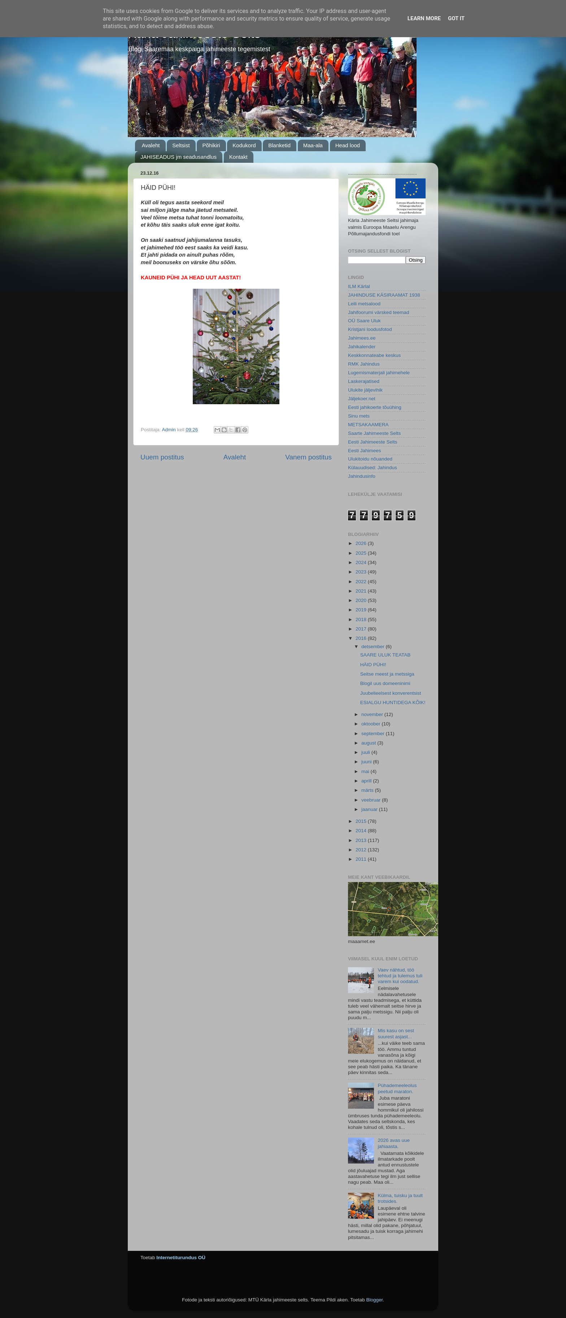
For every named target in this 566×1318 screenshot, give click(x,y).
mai (366, 771)
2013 (362, 840)
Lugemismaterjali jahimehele (379, 372)
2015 (362, 821)
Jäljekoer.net (361, 398)
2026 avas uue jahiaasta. (394, 1143)
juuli (366, 752)
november (372, 714)
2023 (362, 572)
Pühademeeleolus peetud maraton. (397, 1088)
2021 (362, 591)
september (373, 733)
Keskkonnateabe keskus (374, 355)
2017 (362, 629)
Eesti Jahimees (364, 450)
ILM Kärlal (359, 286)
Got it (456, 18)
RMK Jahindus (364, 364)
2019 (362, 609)
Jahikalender (362, 346)
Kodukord (244, 145)
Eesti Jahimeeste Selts (372, 442)
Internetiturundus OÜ (180, 1257)
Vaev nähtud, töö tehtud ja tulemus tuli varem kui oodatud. (400, 975)
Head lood (347, 145)
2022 (362, 581)
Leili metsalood (364, 303)
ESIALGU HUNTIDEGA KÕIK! (393, 702)
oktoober (371, 723)
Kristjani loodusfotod (370, 329)
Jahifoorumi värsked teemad (378, 312)
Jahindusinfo (361, 476)
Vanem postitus (308, 457)
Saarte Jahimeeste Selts (374, 433)
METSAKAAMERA (368, 424)
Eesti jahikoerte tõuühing (374, 407)
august (369, 743)
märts (368, 790)
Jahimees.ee (362, 338)
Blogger (374, 1299)
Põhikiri (211, 145)
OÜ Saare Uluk (364, 320)
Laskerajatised (363, 381)
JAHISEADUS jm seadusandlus (178, 157)
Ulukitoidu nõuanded (370, 459)
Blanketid (279, 145)
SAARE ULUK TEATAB (385, 655)
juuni (367, 761)
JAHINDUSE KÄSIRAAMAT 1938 (384, 295)
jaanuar (370, 809)
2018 (362, 619)
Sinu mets (359, 416)
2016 (362, 638)
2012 (362, 849)
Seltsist (181, 145)
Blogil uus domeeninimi (385, 683)
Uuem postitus (162, 457)
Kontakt (238, 157)
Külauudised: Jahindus (372, 467)
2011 (362, 859)
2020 (362, 600)
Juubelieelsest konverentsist (390, 693)
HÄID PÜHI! (373, 664)
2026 (362, 543)
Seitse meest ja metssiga (387, 674)
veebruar (371, 800)
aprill (367, 781)
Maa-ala (313, 145)
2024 (362, 562)
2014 (362, 830)
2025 (362, 553)
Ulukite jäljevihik (365, 390)
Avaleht (151, 145)
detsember (373, 646)
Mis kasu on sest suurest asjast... (396, 1033)
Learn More (424, 18)
